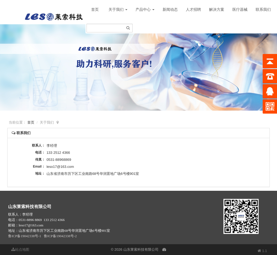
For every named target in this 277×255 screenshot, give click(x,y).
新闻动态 (170, 9)
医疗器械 (240, 9)
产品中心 (145, 9)
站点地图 (20, 249)
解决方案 (216, 9)
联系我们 (263, 9)
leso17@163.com (60, 167)
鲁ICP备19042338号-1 (24, 236)
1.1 (262, 251)
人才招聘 (193, 9)
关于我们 (117, 9)
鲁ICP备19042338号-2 (60, 236)
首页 (95, 9)
